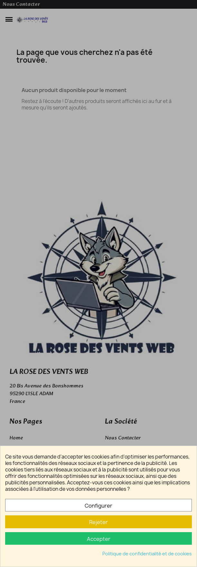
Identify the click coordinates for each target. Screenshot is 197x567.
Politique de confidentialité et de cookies (147, 554)
